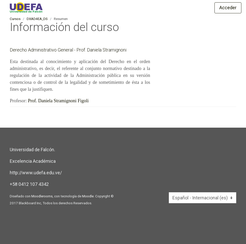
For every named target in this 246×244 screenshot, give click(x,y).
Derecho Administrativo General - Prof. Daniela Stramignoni (68, 50)
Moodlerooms (42, 196)
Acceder (228, 7)
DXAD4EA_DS (37, 19)
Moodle (88, 196)
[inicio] (69, 7)
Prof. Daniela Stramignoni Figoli (58, 100)
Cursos (15, 19)
